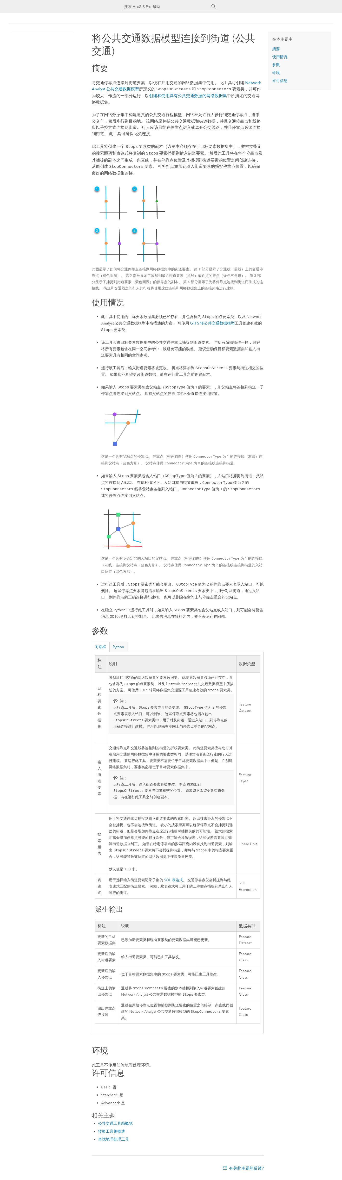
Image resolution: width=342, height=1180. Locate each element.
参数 (276, 64)
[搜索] (213, 6)
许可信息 (280, 80)
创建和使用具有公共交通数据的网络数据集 (188, 95)
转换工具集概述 (111, 1133)
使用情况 (280, 57)
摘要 (276, 49)
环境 (276, 72)
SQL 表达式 (173, 881)
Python (118, 645)
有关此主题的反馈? (246, 1170)
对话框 (100, 645)
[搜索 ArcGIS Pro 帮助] (166, 6)
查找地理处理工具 (113, 1141)
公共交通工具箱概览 (115, 1126)
